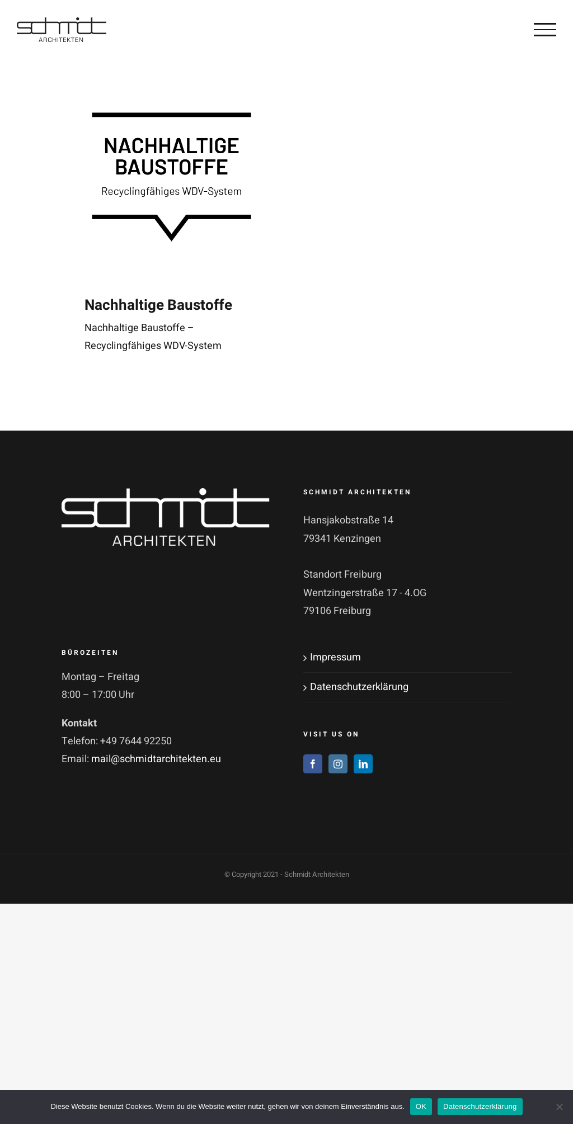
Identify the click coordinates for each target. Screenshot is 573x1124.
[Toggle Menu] (545, 29)
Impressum (335, 657)
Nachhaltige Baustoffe (158, 305)
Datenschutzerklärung (359, 687)
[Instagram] (337, 763)
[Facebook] (312, 763)
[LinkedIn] (363, 763)
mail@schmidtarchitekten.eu (156, 759)
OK (421, 1106)
